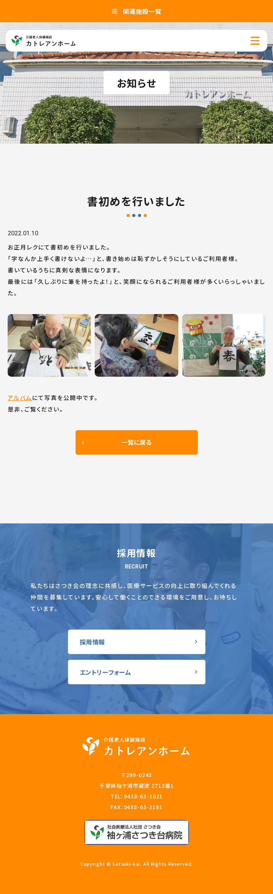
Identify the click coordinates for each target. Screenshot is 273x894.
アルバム (20, 398)
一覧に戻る (136, 442)
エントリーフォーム (105, 672)
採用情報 (92, 641)
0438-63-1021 (143, 796)
